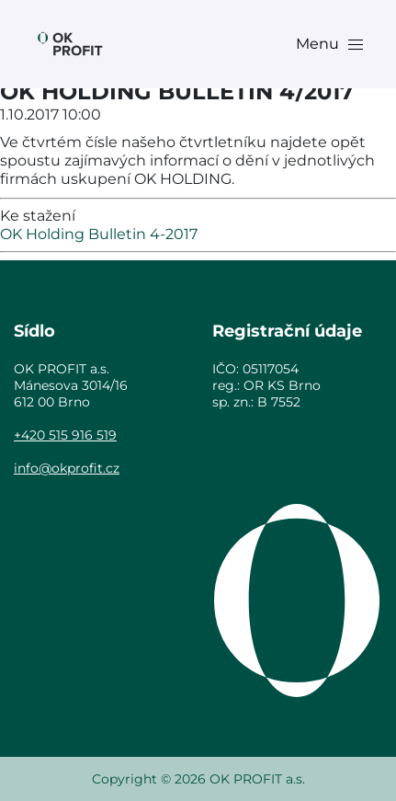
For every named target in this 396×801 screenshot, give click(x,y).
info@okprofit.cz (66, 468)
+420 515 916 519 (65, 435)
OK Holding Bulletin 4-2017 (99, 234)
